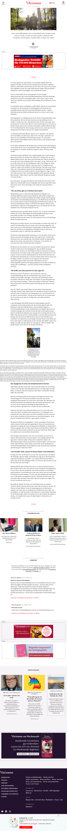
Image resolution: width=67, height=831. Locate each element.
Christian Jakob (9, 542)
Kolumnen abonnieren (9, 788)
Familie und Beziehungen (34, 777)
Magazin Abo (30, 800)
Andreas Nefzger (61, 544)
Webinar (4, 783)
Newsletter (5, 777)
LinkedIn (36, 571)
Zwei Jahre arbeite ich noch (11, 697)
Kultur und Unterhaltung (33, 781)
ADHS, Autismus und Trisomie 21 (35, 693)
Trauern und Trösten (32, 784)
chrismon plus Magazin (9, 794)
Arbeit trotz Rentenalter (13, 692)
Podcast (4, 780)
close (58, 815)
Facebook (28, 571)
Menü (3, 4)
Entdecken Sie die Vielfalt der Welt (56, 695)
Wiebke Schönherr (34, 46)
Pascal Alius (33, 718)
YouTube (2, 811)
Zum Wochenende (7, 786)
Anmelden (63, 3)
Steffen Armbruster (54, 544)
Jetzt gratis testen (26, 827)
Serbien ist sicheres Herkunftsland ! (20, 580)
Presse (56, 800)
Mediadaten (49, 800)
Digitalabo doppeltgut (9, 791)
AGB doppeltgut (55, 791)
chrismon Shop (40, 800)
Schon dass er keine (16, 607)
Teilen (33, 77)
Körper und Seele (57, 779)
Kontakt (45, 791)
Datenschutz (38, 791)
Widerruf (28, 793)
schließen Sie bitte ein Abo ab (41, 567)
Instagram (53, 569)
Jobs (61, 800)
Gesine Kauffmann (30, 546)
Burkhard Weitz (37, 546)
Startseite (29, 6)
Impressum (29, 791)
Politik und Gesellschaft (50, 781)
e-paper (4, 797)
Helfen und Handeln (32, 779)
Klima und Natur (45, 779)
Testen (52, 2)
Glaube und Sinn (48, 777)
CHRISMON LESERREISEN (56, 691)
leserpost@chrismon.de (29, 569)
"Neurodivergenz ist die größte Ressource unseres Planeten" (34, 699)
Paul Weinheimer (10, 713)
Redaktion (29, 806)
